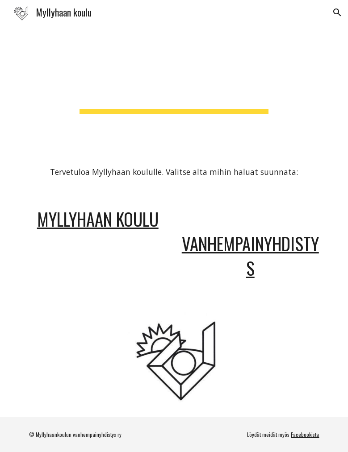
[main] (174, 88)
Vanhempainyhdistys (250, 256)
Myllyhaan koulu (98, 219)
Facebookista (305, 434)
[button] (337, 12)
